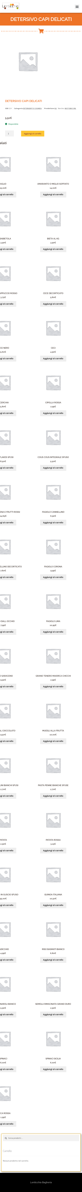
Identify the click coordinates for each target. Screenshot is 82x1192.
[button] (76, 4)
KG (55, 108)
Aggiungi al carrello (32, 133)
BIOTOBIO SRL (70, 108)
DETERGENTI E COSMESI (32, 108)
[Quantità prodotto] (9, 134)
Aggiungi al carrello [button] (53, 194)
